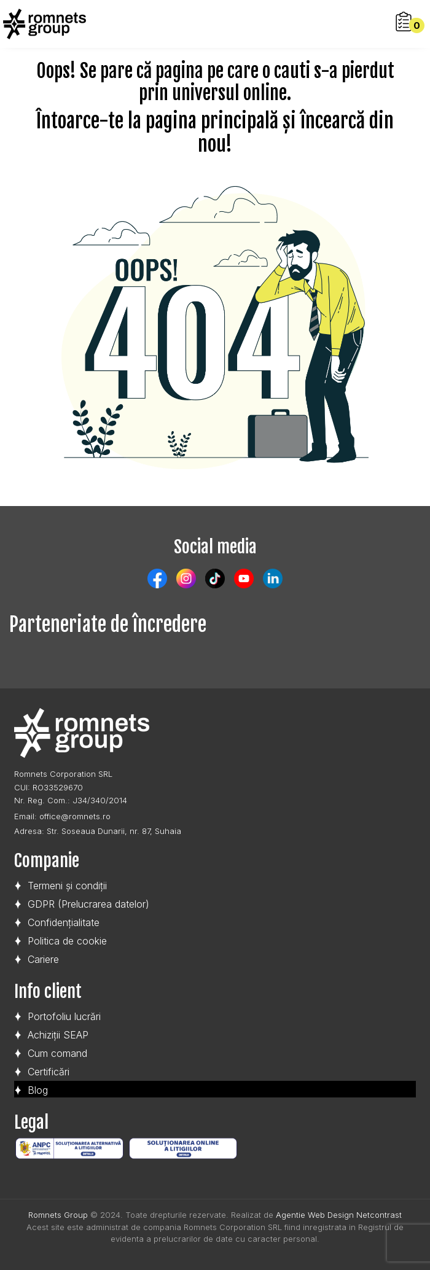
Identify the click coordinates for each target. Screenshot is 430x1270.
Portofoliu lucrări (64, 1016)
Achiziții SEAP (58, 1035)
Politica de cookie (67, 941)
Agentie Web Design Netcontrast (339, 1215)
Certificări (48, 1071)
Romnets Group (58, 1215)
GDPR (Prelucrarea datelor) (88, 904)
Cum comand (57, 1053)
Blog (38, 1090)
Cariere (43, 959)
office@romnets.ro (75, 816)
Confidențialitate (64, 922)
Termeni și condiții (67, 885)
